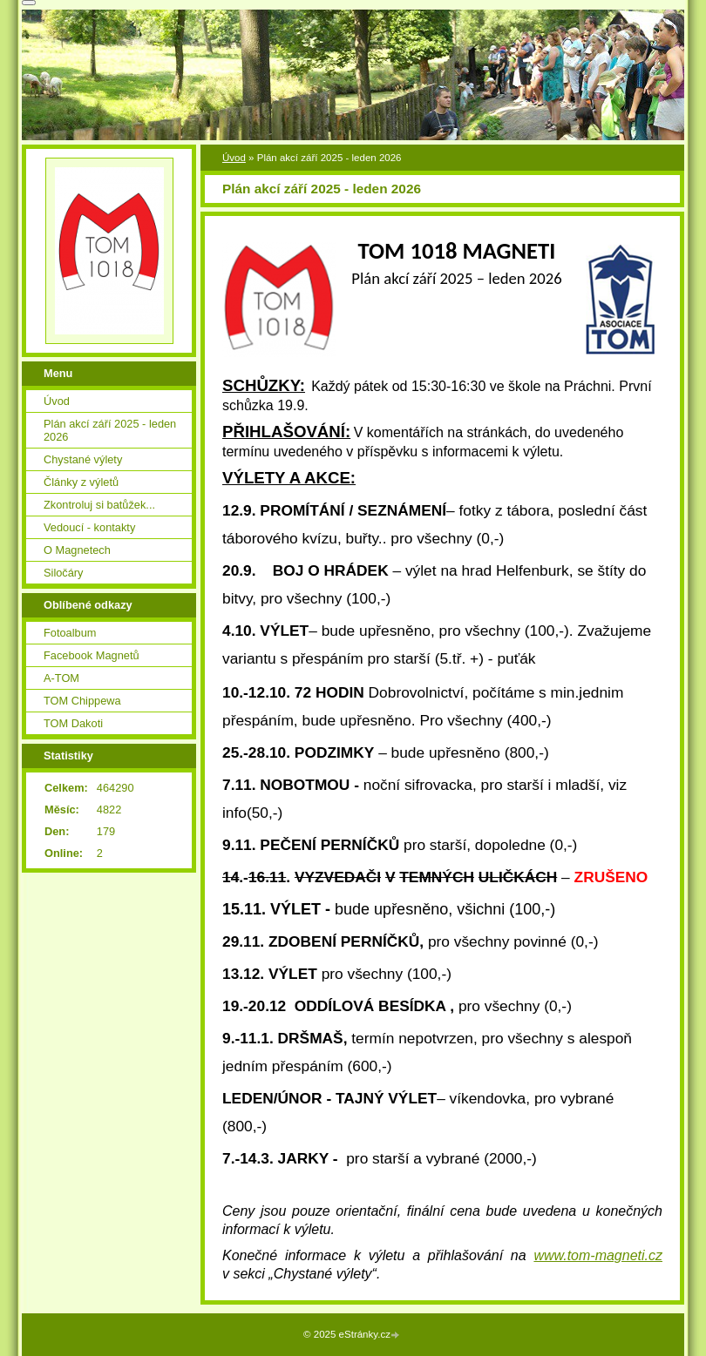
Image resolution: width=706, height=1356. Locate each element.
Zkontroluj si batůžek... (99, 504)
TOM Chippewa (82, 700)
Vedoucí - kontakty (89, 527)
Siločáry (64, 572)
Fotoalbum (70, 632)
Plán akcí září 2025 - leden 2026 (110, 430)
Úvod (234, 157)
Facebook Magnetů (91, 655)
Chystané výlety (83, 459)
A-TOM (61, 678)
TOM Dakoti (73, 723)
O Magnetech (77, 550)
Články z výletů (81, 482)
